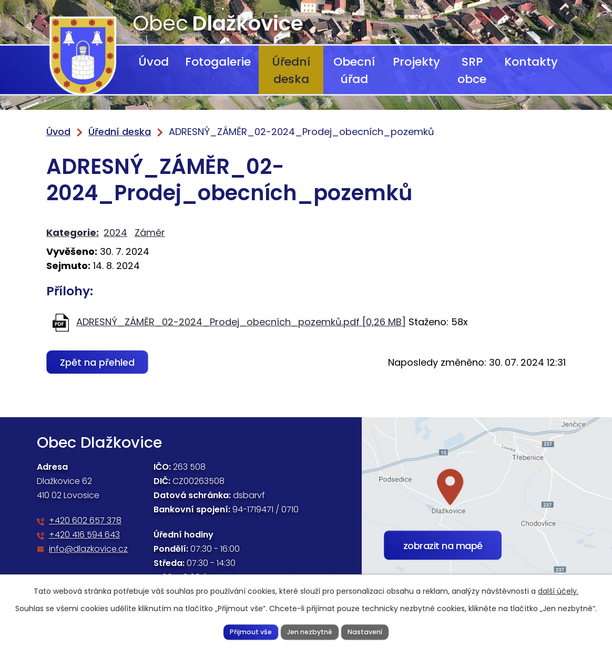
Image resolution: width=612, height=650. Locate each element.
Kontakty (531, 62)
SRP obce (471, 70)
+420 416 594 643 (84, 535)
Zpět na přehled (97, 362)
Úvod (153, 62)
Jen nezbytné (309, 631)
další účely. (558, 591)
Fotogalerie (218, 62)
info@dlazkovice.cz (88, 549)
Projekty (416, 62)
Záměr (150, 232)
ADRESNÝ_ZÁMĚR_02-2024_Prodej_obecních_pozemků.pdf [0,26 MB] (241, 321)
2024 (115, 232)
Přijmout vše (250, 631)
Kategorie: (72, 232)
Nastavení (365, 631)
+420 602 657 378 (85, 520)
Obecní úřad (354, 70)
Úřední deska (291, 70)
